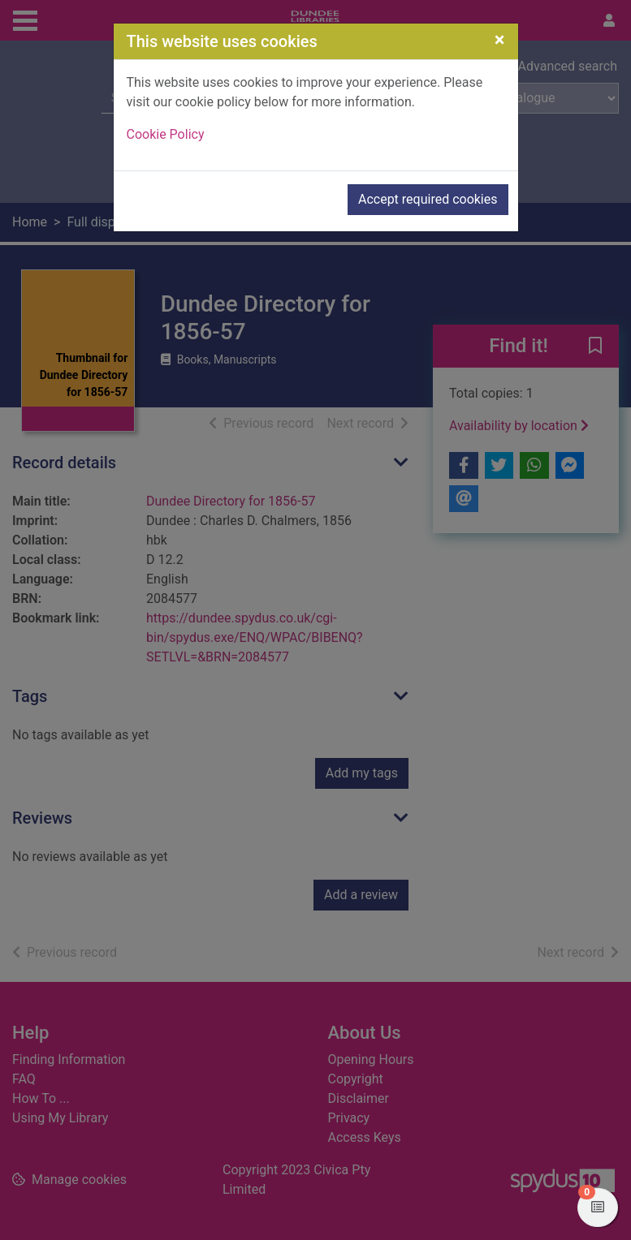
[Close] (500, 39)
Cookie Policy (166, 134)
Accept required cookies (428, 199)
